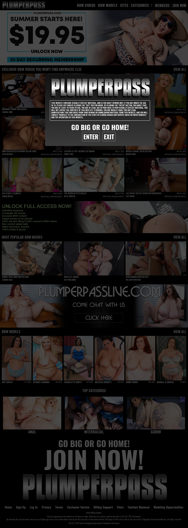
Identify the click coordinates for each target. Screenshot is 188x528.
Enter (90, 136)
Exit (109, 136)
